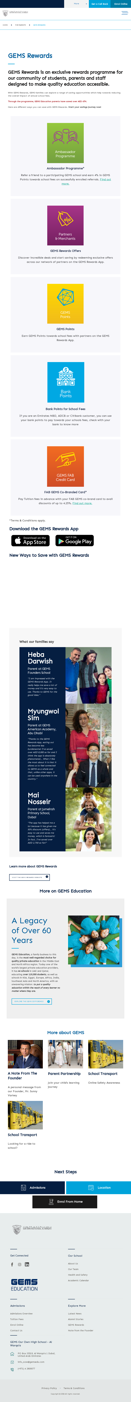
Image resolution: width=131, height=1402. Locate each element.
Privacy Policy (49, 1387)
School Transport (102, 1073)
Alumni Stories (75, 1319)
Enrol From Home (70, 1201)
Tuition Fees (16, 1319)
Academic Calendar (78, 1280)
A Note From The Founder (22, 1075)
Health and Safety (78, 1274)
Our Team (73, 1269)
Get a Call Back (99, 4)
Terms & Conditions (74, 1387)
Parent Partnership (64, 1073)
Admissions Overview (21, 1313)
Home (5, 25)
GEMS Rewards (39, 25)
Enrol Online (120, 4)
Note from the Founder (80, 1330)
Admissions (37, 1187)
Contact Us (16, 1330)
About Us (73, 1263)
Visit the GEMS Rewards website (26, 877)
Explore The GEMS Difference (28, 1001)
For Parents (20, 25)
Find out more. (82, 503)
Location (104, 1187)
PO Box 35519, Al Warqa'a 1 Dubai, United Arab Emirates (36, 1354)
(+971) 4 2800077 (26, 1368)
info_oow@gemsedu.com (31, 1361)
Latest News (74, 1313)
